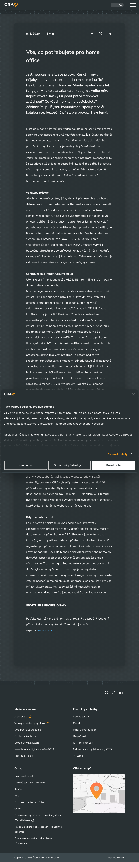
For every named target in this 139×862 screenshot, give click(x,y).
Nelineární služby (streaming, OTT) (92, 749)
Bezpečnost (79, 736)
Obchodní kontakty (25, 736)
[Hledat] (117, 5)
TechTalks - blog (23, 756)
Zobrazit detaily (117, 454)
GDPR (17, 808)
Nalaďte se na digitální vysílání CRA (34, 749)
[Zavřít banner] (133, 394)
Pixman (121, 857)
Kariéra (18, 789)
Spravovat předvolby (69, 465)
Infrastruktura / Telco (85, 729)
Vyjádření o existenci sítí (27, 729)
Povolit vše (113, 465)
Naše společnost (23, 776)
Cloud (76, 723)
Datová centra (81, 716)
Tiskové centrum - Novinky (29, 782)
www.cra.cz (44, 630)
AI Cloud (78, 756)
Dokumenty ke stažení (26, 742)
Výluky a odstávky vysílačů (31, 723)
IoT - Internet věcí (83, 742)
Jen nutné (25, 465)
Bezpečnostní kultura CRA (29, 802)
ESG (16, 795)
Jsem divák (22, 716)
